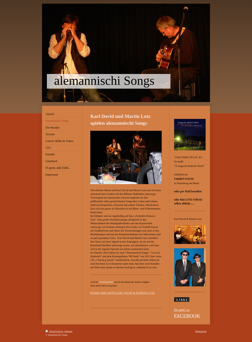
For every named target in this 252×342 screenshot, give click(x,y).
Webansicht (200, 331)
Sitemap (68, 331)
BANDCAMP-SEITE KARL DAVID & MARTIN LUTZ (122, 292)
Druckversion (54, 331)
